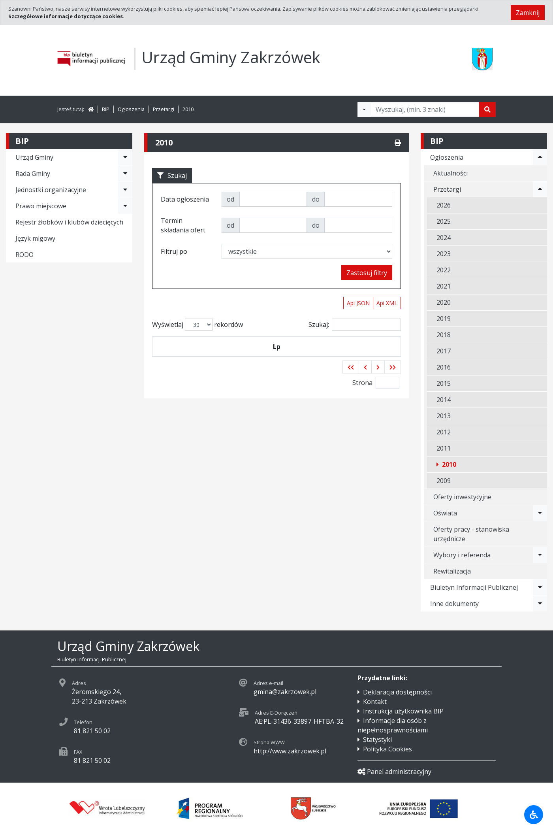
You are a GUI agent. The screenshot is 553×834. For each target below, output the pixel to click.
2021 (443, 286)
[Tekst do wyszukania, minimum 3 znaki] (425, 109)
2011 (443, 448)
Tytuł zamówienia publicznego (308, 356)
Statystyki (377, 739)
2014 (443, 399)
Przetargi (163, 109)
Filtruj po (174, 251)
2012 (443, 432)
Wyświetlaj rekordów (197, 325)
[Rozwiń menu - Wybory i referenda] (540, 555)
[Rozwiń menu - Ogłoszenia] (540, 157)
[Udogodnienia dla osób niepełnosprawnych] (533, 814)
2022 (443, 270)
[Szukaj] (487, 109)
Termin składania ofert (370, 356)
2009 (443, 480)
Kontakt (375, 701)
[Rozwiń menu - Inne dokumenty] (540, 603)
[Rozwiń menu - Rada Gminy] (125, 173)
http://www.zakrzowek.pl (290, 751)
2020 (443, 302)
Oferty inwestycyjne (462, 496)
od (230, 199)
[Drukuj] (398, 142)
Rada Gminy (32, 173)
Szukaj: (354, 325)
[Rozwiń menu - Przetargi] (540, 189)
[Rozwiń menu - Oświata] (540, 513)
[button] (350, 386)
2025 (443, 221)
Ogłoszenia (131, 109)
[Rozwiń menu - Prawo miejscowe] (125, 206)
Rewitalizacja (452, 571)
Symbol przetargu (193, 356)
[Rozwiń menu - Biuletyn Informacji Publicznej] (540, 587)
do (316, 199)
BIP (105, 109)
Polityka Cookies (387, 749)
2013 (443, 415)
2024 (443, 237)
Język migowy (35, 238)
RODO (24, 254)
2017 (443, 351)
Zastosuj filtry (366, 272)
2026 (443, 205)
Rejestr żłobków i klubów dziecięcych (69, 222)
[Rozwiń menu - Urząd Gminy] (125, 157)
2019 (443, 318)
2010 (188, 109)
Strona (362, 401)
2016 (443, 367)
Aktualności (450, 173)
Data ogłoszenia (247, 356)
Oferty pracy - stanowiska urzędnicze (471, 534)
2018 (443, 334)
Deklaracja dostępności (397, 692)
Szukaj (172, 175)
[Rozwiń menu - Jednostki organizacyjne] (125, 190)
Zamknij (528, 12)
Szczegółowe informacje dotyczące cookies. (66, 16)
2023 (443, 253)
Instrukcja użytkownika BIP (403, 711)
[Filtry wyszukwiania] (364, 109)
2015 (443, 383)
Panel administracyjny (394, 771)
